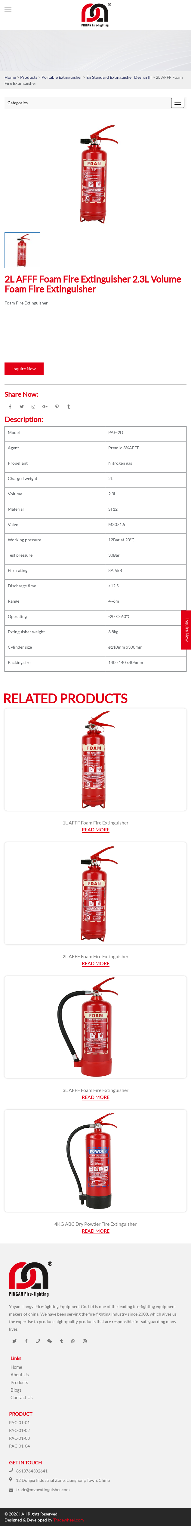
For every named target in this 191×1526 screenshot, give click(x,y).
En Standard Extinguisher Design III (119, 77)
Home (10, 77)
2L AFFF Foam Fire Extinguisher (95, 956)
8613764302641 (32, 1470)
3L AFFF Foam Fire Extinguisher (95, 1090)
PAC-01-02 (19, 1430)
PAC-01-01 (19, 1422)
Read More (95, 829)
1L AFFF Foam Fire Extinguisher (95, 822)
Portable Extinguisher (62, 77)
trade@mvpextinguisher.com (43, 1489)
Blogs (16, 1390)
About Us (20, 1374)
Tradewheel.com (68, 1519)
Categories (18, 102)
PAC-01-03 (19, 1438)
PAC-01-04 (19, 1445)
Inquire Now (24, 368)
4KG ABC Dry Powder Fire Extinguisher (95, 1224)
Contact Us (22, 1397)
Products (28, 77)
